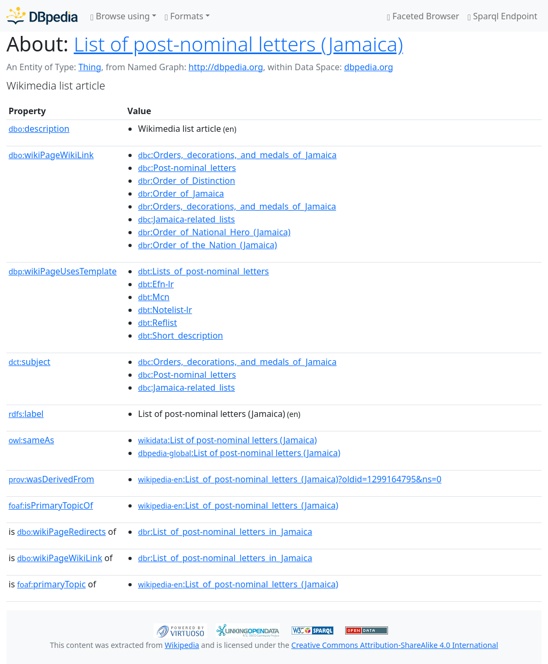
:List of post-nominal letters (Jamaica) (227, 440)
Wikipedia (182, 645)
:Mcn (154, 297)
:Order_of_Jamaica (181, 193)
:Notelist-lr (165, 310)
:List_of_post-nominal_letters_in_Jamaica (225, 532)
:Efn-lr (156, 284)
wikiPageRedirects (61, 532)
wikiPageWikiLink (51, 155)
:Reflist (157, 323)
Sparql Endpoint (502, 16)
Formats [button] (184, 16)
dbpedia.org (368, 67)
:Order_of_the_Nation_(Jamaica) (207, 245)
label (26, 414)
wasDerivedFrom (51, 479)
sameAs (31, 440)
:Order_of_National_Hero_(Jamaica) (214, 232)
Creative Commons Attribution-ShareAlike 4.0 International (394, 645)
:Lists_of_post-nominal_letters (203, 271)
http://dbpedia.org (225, 67)
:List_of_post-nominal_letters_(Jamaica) (238, 505)
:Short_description (180, 335)
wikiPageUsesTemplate (63, 271)
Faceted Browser (423, 16)
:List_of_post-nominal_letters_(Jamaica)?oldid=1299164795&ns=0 (290, 479)
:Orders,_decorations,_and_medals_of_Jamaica (237, 155)
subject (29, 362)
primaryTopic (51, 584)
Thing (89, 67)
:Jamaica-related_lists (186, 219)
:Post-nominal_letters (187, 168)
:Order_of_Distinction (186, 180)
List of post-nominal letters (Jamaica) (238, 43)
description (39, 129)
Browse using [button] (120, 16)
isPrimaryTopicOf (51, 505)
